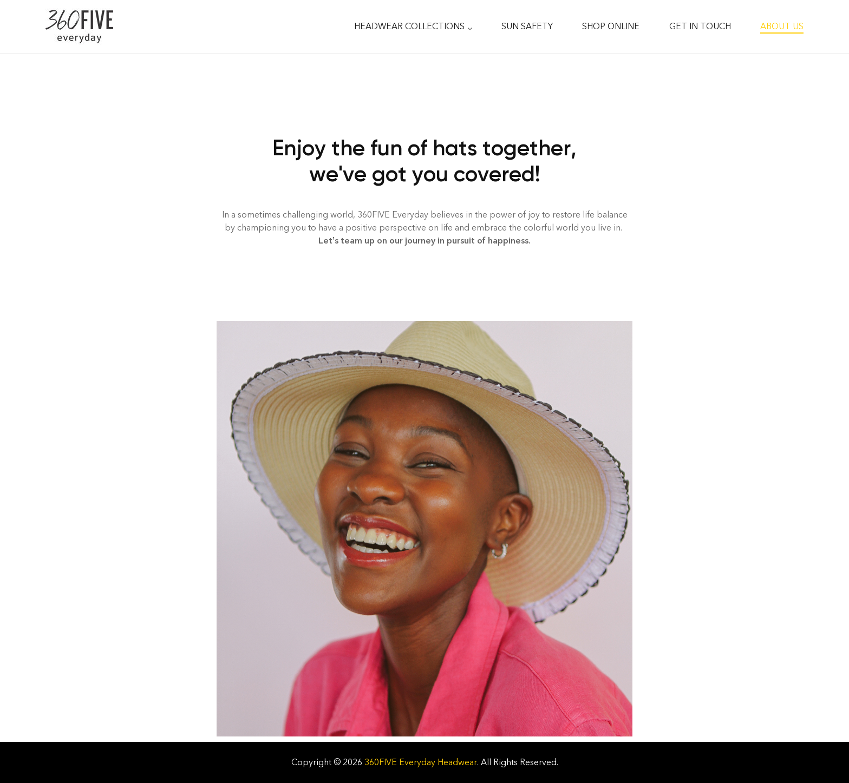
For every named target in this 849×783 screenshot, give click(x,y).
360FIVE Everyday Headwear (420, 762)
